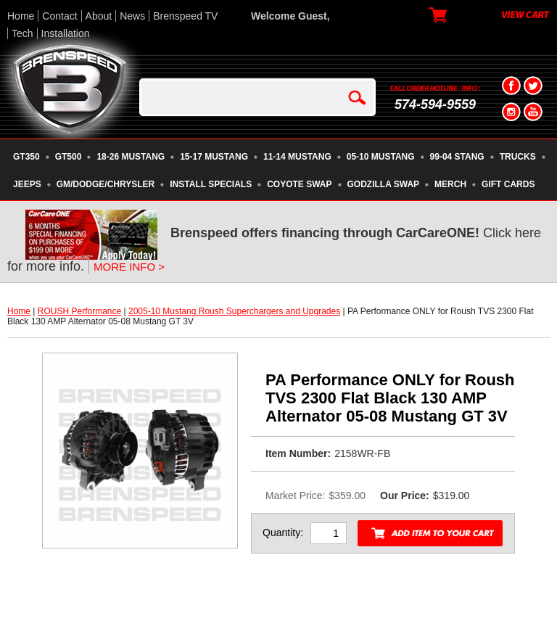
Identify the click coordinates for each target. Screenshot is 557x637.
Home (20, 16)
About (99, 16)
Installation (65, 33)
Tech (22, 33)
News (132, 16)
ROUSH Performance (79, 311)
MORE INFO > (129, 266)
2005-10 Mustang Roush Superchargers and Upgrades (234, 311)
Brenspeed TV (185, 16)
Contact (59, 16)
